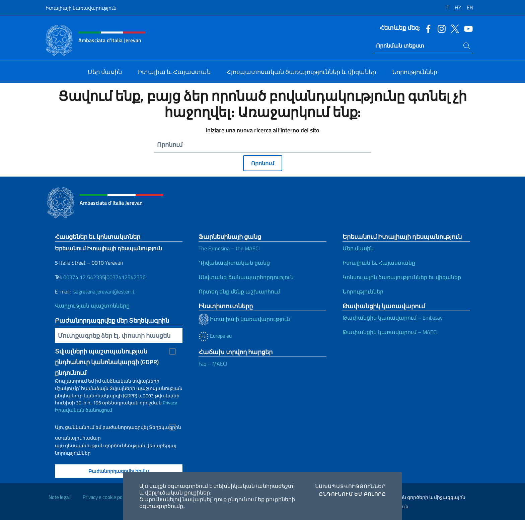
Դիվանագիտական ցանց (234, 263)
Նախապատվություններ (350, 486)
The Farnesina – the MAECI (229, 248)
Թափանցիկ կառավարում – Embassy (393, 318)
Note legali (60, 497)
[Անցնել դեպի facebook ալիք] (426, 28)
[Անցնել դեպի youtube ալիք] (466, 28)
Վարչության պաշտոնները (92, 306)
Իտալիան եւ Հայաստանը (379, 263)
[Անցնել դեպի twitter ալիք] (453, 28)
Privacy (170, 402)
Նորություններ (363, 291)
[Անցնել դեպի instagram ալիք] (440, 28)
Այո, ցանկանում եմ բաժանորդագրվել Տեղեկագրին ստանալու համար (118, 428)
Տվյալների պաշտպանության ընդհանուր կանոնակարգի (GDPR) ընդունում (107, 352)
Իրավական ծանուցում (83, 409)
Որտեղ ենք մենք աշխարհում (239, 291)
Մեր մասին (358, 248)
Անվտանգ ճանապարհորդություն (246, 277)
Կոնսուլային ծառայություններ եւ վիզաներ (402, 277)
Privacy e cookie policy (106, 497)
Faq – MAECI (213, 364)
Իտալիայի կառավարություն (81, 7)
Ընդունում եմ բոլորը (352, 494)
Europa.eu (215, 336)
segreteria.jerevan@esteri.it (104, 291)
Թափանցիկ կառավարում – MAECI (390, 332)
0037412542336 (126, 277)
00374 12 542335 (83, 277)
